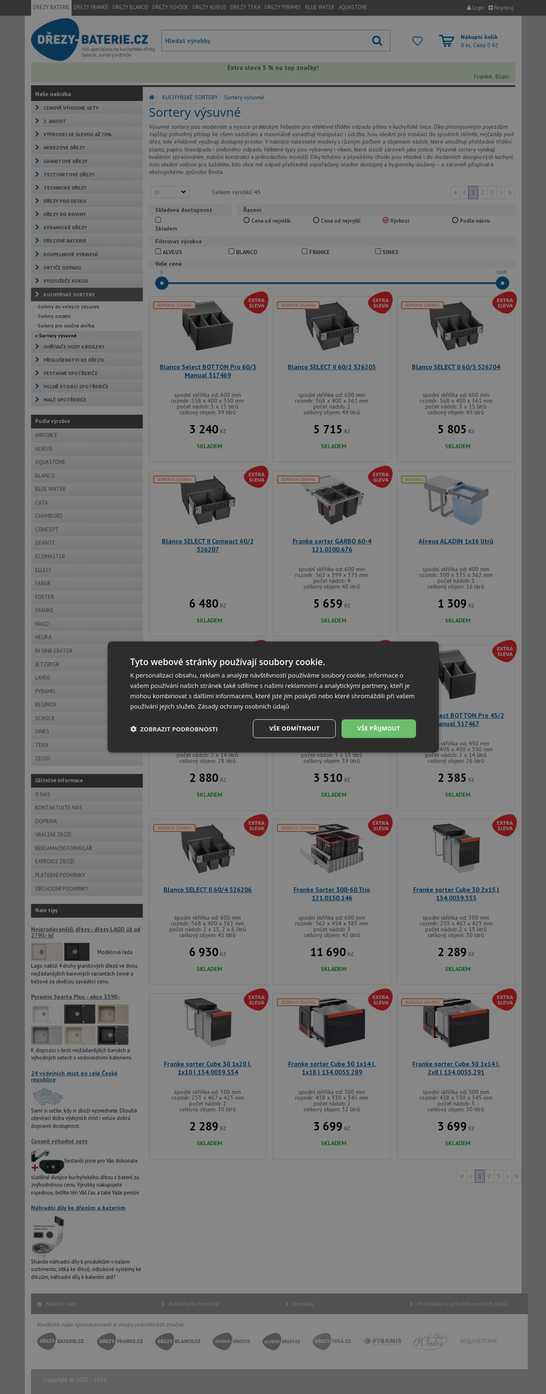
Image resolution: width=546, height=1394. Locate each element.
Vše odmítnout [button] (294, 728)
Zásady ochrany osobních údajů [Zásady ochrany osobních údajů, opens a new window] (243, 706)
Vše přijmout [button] (378, 728)
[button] (174, 728)
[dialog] (273, 697)
